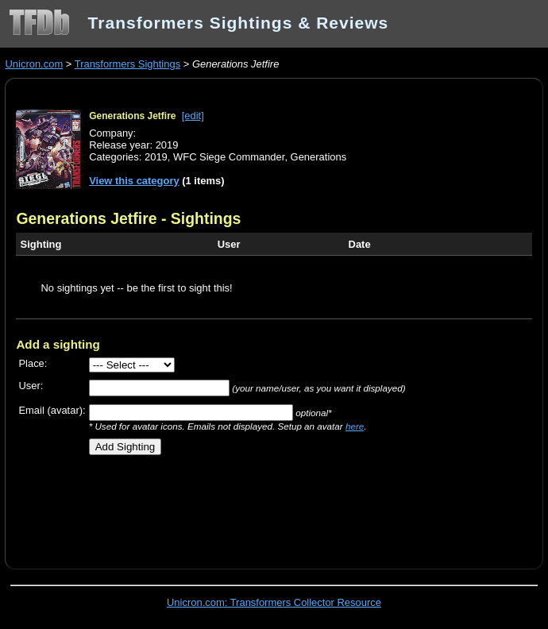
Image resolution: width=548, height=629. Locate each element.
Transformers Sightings (127, 64)
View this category (134, 181)
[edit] (193, 116)
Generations (319, 157)
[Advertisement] (202, 506)
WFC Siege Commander (228, 157)
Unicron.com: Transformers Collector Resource (274, 602)
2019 (156, 157)
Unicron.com (34, 64)
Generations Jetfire (132, 116)
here (354, 426)
